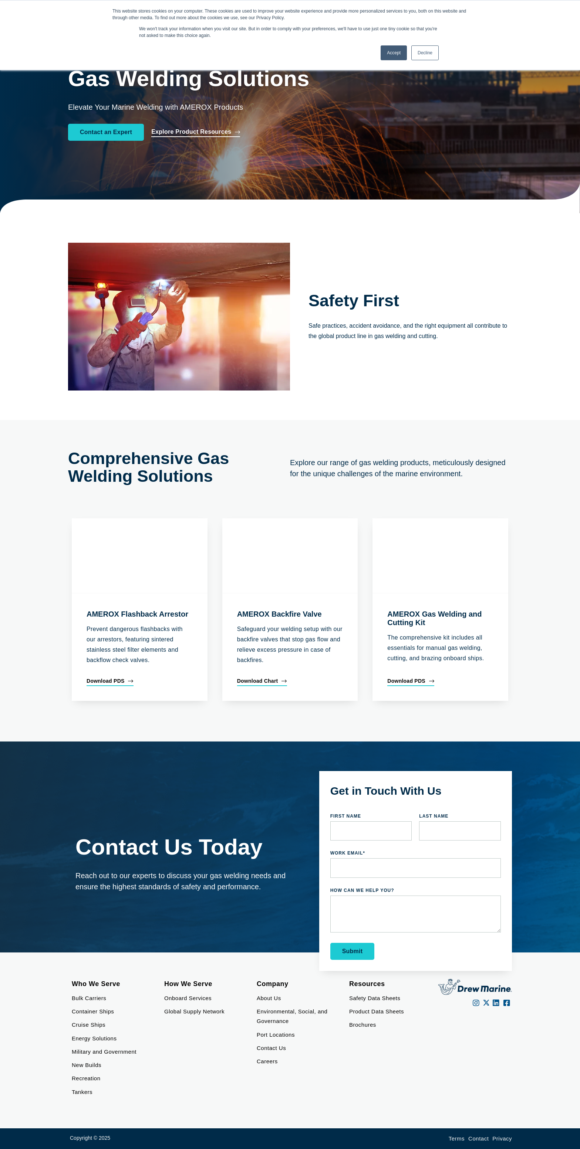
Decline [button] (425, 52)
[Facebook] (506, 1003)
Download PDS (106, 681)
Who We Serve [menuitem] (96, 984)
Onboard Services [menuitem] (188, 998)
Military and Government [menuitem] (104, 1052)
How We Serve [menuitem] (188, 984)
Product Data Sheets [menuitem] (376, 1011)
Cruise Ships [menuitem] (88, 1025)
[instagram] (476, 1003)
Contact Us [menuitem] (271, 1048)
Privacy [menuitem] (502, 1138)
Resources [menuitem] (367, 984)
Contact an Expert (106, 132)
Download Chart (257, 681)
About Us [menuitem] (269, 998)
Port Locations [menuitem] (276, 1035)
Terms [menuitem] (457, 1138)
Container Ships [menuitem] (93, 1011)
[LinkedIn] (496, 1003)
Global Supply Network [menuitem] (194, 1011)
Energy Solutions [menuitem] (94, 1038)
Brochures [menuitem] (362, 1025)
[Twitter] (486, 1003)
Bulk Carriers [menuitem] (89, 998)
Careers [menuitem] (267, 1061)
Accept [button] (394, 52)
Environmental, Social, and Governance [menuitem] (293, 1016)
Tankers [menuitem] (82, 1092)
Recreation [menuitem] (86, 1078)
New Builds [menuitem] (86, 1065)
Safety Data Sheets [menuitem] (374, 998)
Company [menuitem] (273, 984)
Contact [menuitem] (478, 1138)
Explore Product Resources (191, 132)
